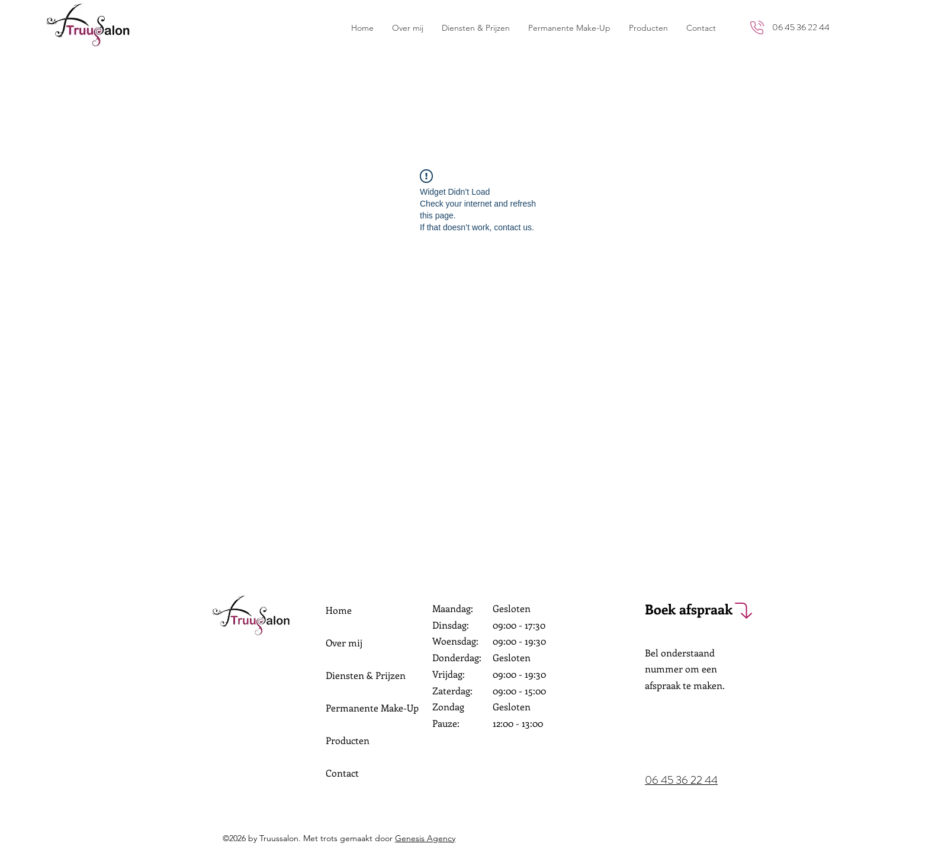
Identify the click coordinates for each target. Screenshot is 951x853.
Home (339, 610)
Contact (342, 773)
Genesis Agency (425, 838)
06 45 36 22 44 (801, 27)
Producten (348, 740)
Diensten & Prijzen (366, 675)
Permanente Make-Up (372, 707)
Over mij (344, 642)
